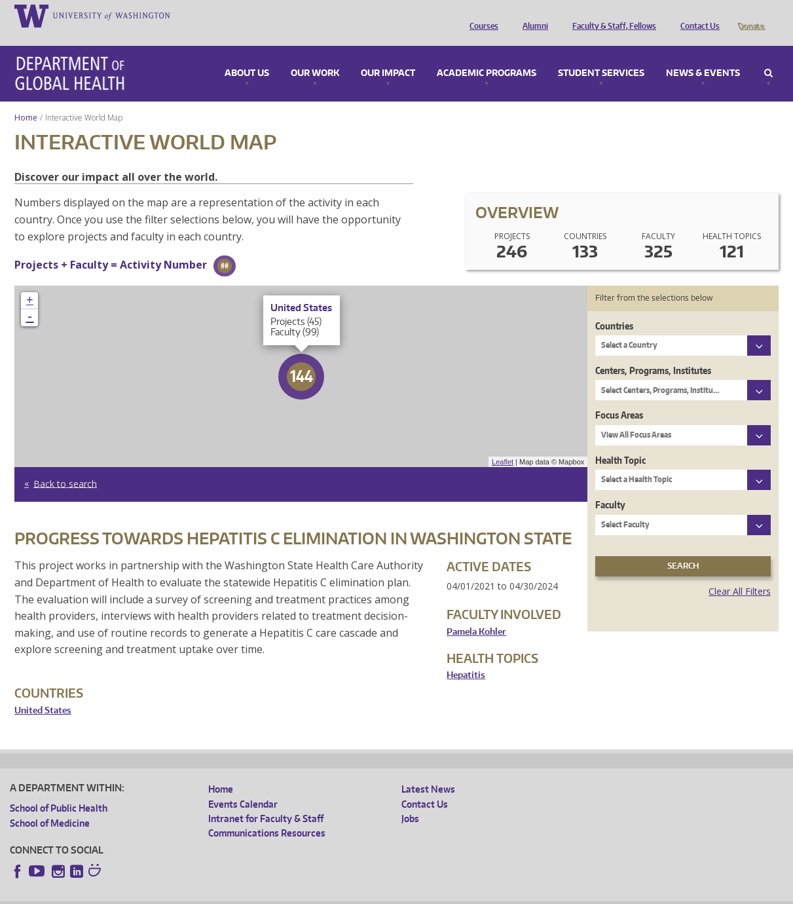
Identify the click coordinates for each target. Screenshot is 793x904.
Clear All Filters (740, 573)
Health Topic (620, 441)
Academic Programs (486, 55)
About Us (247, 55)
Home (25, 99)
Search (768, 55)
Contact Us (696, 15)
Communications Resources (266, 814)
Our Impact (388, 55)
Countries (614, 307)
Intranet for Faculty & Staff (265, 800)
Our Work (315, 55)
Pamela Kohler (476, 613)
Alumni (532, 15)
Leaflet (502, 443)
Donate (751, 15)
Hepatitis (466, 657)
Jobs (410, 800)
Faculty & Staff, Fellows (611, 15)
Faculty (610, 486)
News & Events (703, 55)
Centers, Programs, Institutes (653, 352)
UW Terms (236, 894)
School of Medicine (50, 804)
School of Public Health (58, 789)
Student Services (601, 55)
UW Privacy (183, 894)
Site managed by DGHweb (314, 894)
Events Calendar (243, 785)
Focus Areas (619, 396)
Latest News (428, 770)
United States (42, 692)
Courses (480, 15)
